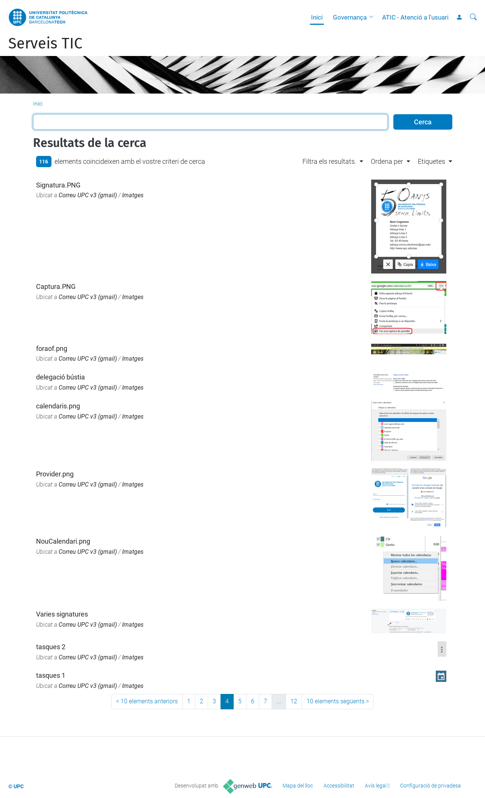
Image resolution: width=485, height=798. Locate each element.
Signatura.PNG (58, 185)
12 (293, 701)
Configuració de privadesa (430, 786)
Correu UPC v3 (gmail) (88, 195)
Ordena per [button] (387, 161)
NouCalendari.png (63, 541)
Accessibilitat (338, 786)
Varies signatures (62, 614)
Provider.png (55, 474)
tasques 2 (50, 647)
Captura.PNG (56, 286)
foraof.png (51, 348)
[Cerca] (473, 17)
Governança (350, 17)
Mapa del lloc (298, 786)
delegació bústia (60, 377)
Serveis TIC (45, 44)
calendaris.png (58, 406)
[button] (373, 17)
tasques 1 (50, 675)
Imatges (133, 195)
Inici (317, 17)
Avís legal (376, 786)
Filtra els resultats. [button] (329, 161)
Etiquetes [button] (431, 161)
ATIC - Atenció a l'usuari (415, 17)
